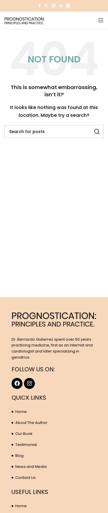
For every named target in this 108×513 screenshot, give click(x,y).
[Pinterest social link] (53, 6)
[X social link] (46, 6)
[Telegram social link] (68, 6)
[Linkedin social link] (60, 6)
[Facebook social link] (39, 6)
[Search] (54, 131)
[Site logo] (24, 20)
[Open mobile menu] (101, 20)
